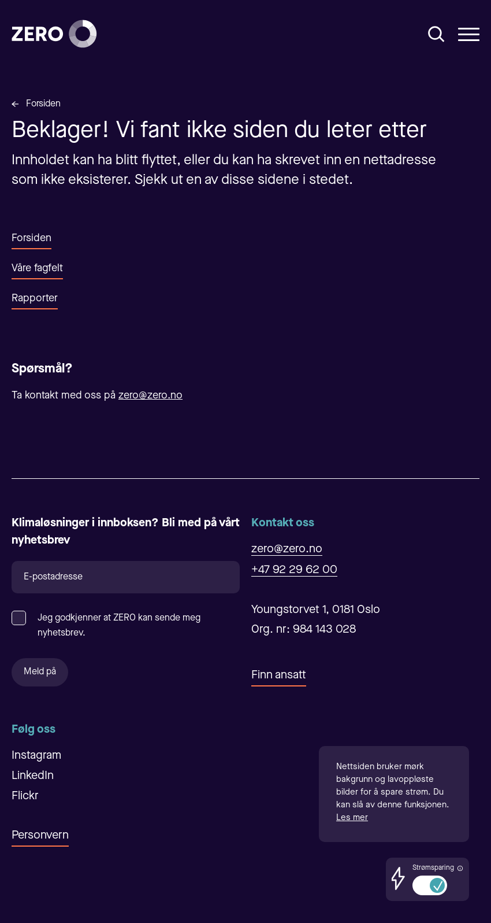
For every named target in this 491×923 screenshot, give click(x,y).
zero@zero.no (150, 395)
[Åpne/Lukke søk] (436, 34)
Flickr (25, 796)
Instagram (36, 756)
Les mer (352, 818)
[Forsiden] (54, 34)
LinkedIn (33, 776)
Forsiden (43, 104)
